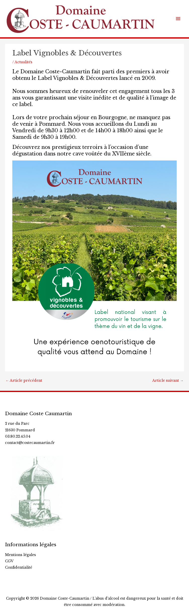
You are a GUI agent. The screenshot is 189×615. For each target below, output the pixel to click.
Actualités (23, 62)
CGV (9, 561)
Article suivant (167, 380)
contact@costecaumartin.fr (30, 443)
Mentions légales (20, 555)
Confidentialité (18, 567)
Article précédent (24, 380)
